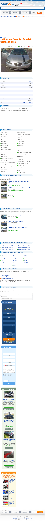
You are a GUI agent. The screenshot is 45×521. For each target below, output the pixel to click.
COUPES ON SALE (8, 428)
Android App (15, 518)
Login (44, 1)
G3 (2, 264)
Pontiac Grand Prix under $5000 (24, 247)
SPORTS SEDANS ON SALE (8, 409)
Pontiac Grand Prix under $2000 (7, 247)
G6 (13, 255)
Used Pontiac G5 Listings (9, 445)
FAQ (24, 518)
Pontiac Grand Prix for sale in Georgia (8, 276)
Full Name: (9, 313)
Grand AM (14, 258)
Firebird (3, 262)
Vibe (25, 264)
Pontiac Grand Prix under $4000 (24, 245)
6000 (2, 255)
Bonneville (3, 258)
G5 (2, 265)
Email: (9, 317)
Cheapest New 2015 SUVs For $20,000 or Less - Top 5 (12, 503)
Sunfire (25, 257)
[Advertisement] (22, 27)
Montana (14, 264)
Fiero (3, 260)
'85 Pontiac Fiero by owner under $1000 (9, 421)
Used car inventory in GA (5, 275)
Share (40, 1)
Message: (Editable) (9, 324)
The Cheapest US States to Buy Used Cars (12, 486)
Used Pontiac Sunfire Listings (9, 465)
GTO (13, 262)
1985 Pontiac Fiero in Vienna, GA (16, 221)
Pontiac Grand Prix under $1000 (7, 245)
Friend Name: (9, 358)
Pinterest (30, 46)
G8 (13, 257)
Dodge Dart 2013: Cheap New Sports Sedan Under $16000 (12, 481)
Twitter (25, 46)
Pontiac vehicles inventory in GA (7, 278)
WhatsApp (21, 46)
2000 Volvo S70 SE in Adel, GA (15, 215)
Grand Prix (15, 260)
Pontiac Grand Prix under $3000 (7, 249)
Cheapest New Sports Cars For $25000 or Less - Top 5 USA (11, 492)
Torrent (25, 258)
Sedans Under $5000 (27, 102)
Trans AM (25, 260)
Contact (30, 518)
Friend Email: (9, 362)
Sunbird (25, 255)
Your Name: (9, 351)
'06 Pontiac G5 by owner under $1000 (9, 440)
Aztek (3, 257)
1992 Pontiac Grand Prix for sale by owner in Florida (20, 194)
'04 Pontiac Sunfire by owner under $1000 (8, 459)
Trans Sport (26, 262)
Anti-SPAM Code (9, 379)
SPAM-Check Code (9, 334)
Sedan (30, 81)
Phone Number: (9, 321)
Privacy (27, 518)
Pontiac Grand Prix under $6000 (24, 249)
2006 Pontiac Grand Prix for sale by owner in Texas (20, 187)
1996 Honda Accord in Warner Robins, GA (18, 227)
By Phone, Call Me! (6, 377)
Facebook (15, 46)
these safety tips (9, 341)
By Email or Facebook (7, 375)
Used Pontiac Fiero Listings (9, 426)
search (39, 12)
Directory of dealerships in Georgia (7, 284)
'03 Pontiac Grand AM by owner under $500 (9, 400)
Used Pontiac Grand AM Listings (9, 407)
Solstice (14, 265)
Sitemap (19, 518)
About (22, 518)
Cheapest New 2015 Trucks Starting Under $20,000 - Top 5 (11, 497)
